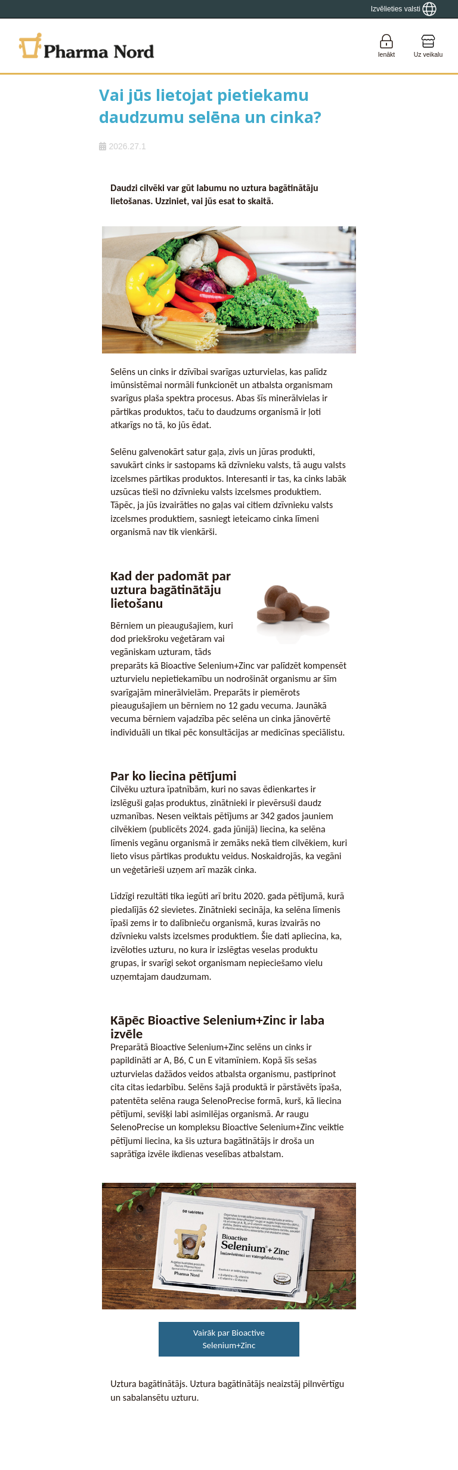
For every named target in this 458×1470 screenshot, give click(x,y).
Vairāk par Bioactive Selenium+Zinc (229, 1339)
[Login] (386, 45)
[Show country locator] (403, 9)
